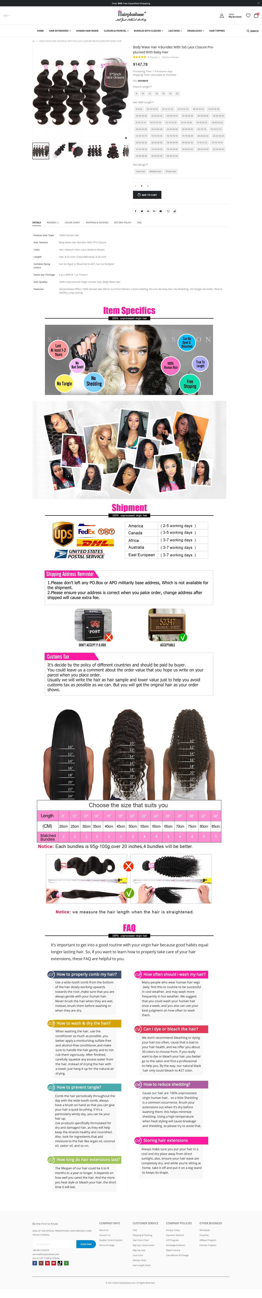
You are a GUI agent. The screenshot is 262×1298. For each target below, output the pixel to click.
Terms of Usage (106, 1254)
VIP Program (172, 1249)
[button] (126, 138)
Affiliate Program (208, 1249)
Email (160, 214)
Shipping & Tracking (142, 1243)
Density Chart (139, 1269)
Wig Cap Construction (143, 1254)
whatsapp (68, 1272)
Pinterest (48, 1272)
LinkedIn (148, 214)
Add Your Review (170, 57)
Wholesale (205, 1238)
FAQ (135, 1238)
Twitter (142, 214)
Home (33, 41)
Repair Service (173, 1259)
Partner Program (208, 1254)
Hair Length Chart (142, 1274)
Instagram (41, 1272)
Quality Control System (110, 1249)
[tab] (36, 227)
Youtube (54, 1272)
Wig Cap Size (139, 1259)
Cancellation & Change (177, 1264)
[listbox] (181, 97)
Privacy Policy (173, 1238)
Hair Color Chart (141, 1249)
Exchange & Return (175, 1254)
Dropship (204, 1243)
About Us (104, 1238)
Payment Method (175, 1243)
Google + (154, 214)
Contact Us (104, 1243)
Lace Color (138, 1264)
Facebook (135, 214)
